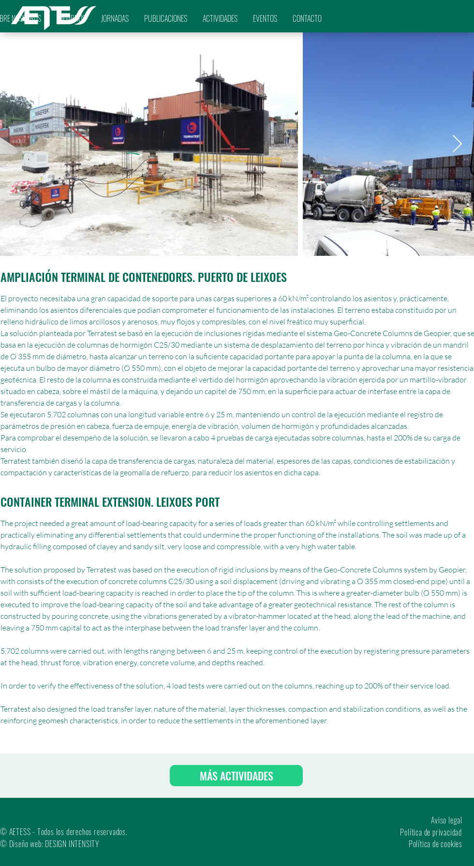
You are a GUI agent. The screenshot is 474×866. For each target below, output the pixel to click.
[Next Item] (457, 144)
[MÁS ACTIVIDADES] (236, 775)
